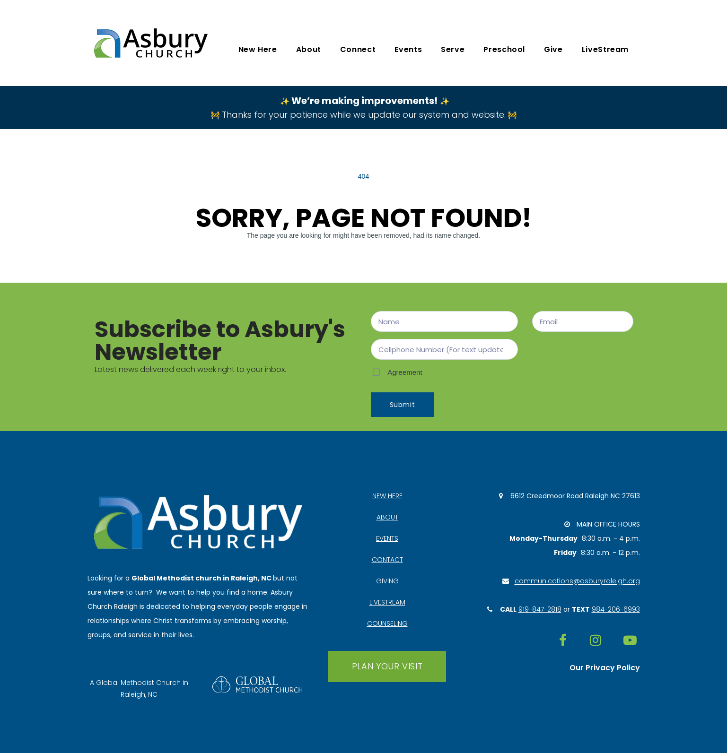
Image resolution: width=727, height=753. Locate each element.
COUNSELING (387, 623)
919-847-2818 (539, 609)
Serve (452, 49)
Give (553, 49)
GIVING (387, 581)
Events (408, 49)
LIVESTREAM (387, 602)
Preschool (504, 49)
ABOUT (387, 517)
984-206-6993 (616, 609)
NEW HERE (387, 496)
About (308, 49)
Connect (358, 49)
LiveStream (605, 49)
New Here (257, 49)
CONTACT (387, 559)
